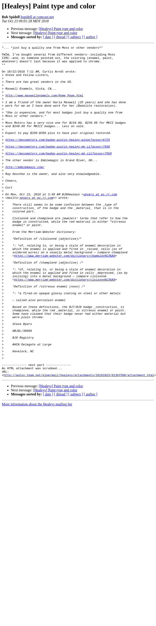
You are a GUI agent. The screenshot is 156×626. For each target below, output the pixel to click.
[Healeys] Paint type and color (61, 29)
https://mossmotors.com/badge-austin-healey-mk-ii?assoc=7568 (57, 167)
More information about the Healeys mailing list (37, 470)
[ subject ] (75, 37)
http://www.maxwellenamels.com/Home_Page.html (44, 105)
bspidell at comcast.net (37, 17)
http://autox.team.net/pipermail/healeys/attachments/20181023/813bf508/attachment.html (79, 441)
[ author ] (90, 37)
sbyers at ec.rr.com (100, 224)
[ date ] (48, 37)
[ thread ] (60, 37)
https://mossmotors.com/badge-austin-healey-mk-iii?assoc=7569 (58, 175)
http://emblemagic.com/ (25, 191)
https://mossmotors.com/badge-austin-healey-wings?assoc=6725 (57, 159)
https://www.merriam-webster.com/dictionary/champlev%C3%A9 (64, 298)
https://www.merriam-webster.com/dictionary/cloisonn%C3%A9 (64, 326)
